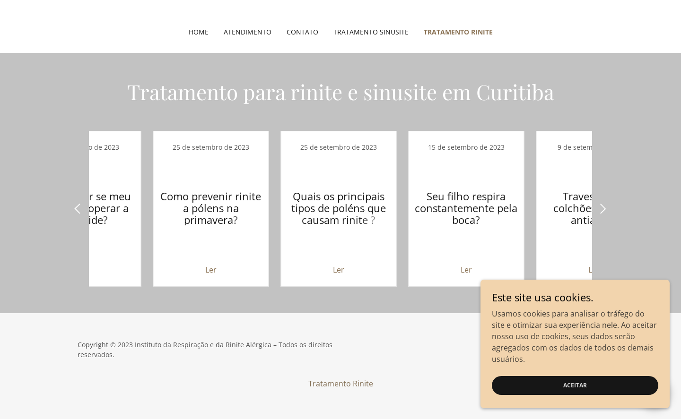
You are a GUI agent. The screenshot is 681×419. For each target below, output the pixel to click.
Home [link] (199, 31)
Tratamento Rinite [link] (458, 31)
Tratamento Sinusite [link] (371, 31)
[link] (149, 209)
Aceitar (575, 385)
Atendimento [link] (247, 31)
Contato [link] (302, 31)
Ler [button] (149, 270)
